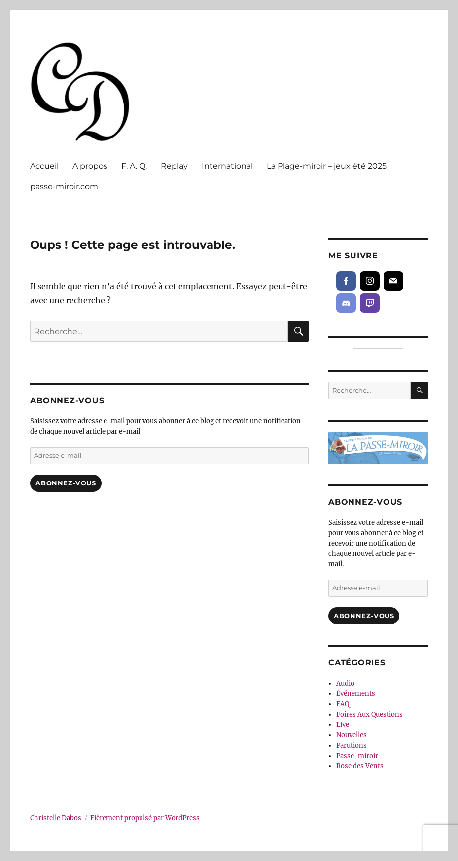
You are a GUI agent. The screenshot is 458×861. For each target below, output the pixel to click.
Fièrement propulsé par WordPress (145, 818)
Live (342, 725)
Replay (174, 166)
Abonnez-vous (65, 483)
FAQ (342, 704)
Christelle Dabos (55, 818)
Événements (355, 693)
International (227, 166)
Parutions (351, 745)
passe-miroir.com (64, 186)
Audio (345, 683)
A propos (89, 166)
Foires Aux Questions (369, 714)
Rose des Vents (360, 766)
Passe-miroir (357, 756)
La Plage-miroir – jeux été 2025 (327, 166)
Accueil (44, 166)
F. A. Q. (134, 166)
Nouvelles (351, 735)
